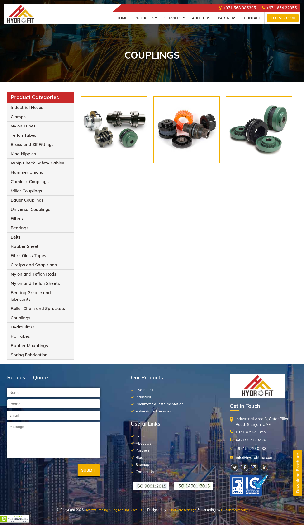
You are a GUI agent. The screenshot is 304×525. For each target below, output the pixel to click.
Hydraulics (144, 390)
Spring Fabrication (29, 354)
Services (173, 18)
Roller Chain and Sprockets (38, 308)
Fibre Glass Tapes (28, 255)
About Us (201, 18)
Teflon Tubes (23, 135)
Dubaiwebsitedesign (181, 510)
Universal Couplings (30, 209)
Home (121, 18)
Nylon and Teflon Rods (33, 274)
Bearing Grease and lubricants (31, 296)
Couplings (20, 317)
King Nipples (23, 153)
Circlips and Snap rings (34, 264)
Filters (17, 218)
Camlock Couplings (30, 181)
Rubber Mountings (29, 345)
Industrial (143, 397)
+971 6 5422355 (250, 431)
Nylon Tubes (23, 126)
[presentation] (43, 470)
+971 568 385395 (237, 7)
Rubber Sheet (24, 246)
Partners (227, 18)
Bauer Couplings (27, 200)
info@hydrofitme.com (254, 457)
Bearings (19, 227)
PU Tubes (20, 336)
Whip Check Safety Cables (37, 163)
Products (144, 18)
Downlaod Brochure (297, 473)
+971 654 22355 (279, 7)
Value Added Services (153, 411)
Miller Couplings (26, 190)
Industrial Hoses (27, 107)
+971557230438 (250, 440)
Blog (139, 457)
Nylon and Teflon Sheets (35, 283)
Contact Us (145, 471)
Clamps (18, 116)
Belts (16, 237)
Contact (252, 18)
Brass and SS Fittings (32, 144)
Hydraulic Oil (23, 327)
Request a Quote (283, 18)
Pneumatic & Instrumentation (160, 404)
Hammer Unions (27, 172)
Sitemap (142, 464)
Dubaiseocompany (234, 510)
